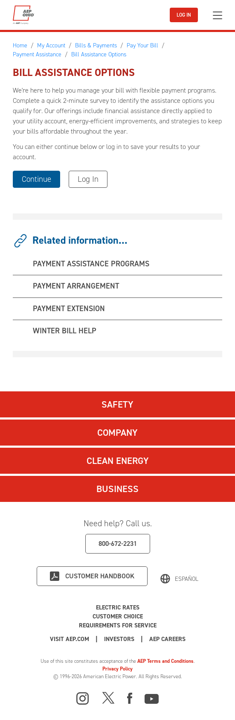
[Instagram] (82, 698)
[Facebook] (129, 697)
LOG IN (184, 15)
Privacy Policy (117, 668)
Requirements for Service (118, 625)
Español (186, 579)
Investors (119, 639)
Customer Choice (118, 616)
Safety (117, 404)
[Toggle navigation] (217, 15)
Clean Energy (118, 461)
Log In (88, 179)
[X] (108, 697)
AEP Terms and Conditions (165, 661)
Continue (36, 179)
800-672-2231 (118, 543)
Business (117, 489)
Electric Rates (117, 607)
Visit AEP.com (69, 639)
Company (117, 432)
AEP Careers (167, 639)
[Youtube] (152, 697)
